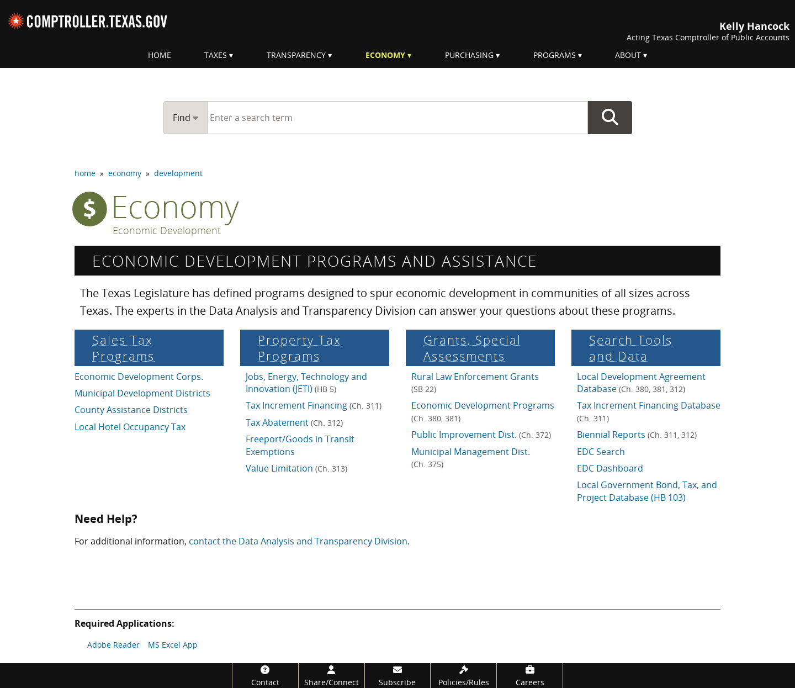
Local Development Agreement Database (641, 383)
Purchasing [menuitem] (469, 55)
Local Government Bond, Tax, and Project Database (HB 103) (647, 491)
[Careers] (530, 675)
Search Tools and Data (630, 348)
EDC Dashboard (610, 468)
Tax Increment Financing (313, 405)
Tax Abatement (294, 422)
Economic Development (167, 231)
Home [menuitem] (159, 55)
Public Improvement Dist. (481, 434)
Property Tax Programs (299, 348)
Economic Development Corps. (139, 377)
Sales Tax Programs (123, 348)
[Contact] (265, 675)
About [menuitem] (628, 55)
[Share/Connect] (331, 675)
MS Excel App (173, 644)
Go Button (610, 117)
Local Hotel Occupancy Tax (130, 427)
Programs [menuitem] (554, 55)
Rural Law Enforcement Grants (475, 382)
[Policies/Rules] (463, 675)
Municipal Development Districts (142, 393)
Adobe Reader (113, 644)
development (178, 173)
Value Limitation (296, 468)
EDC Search (601, 452)
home (85, 173)
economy (124, 173)
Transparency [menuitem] (296, 55)
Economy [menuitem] (385, 55)
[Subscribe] (398, 675)
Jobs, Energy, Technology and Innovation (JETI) (306, 383)
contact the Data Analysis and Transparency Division (298, 541)
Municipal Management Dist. (470, 457)
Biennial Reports (637, 434)
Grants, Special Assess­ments (472, 348)
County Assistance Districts (131, 410)
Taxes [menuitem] (215, 55)
